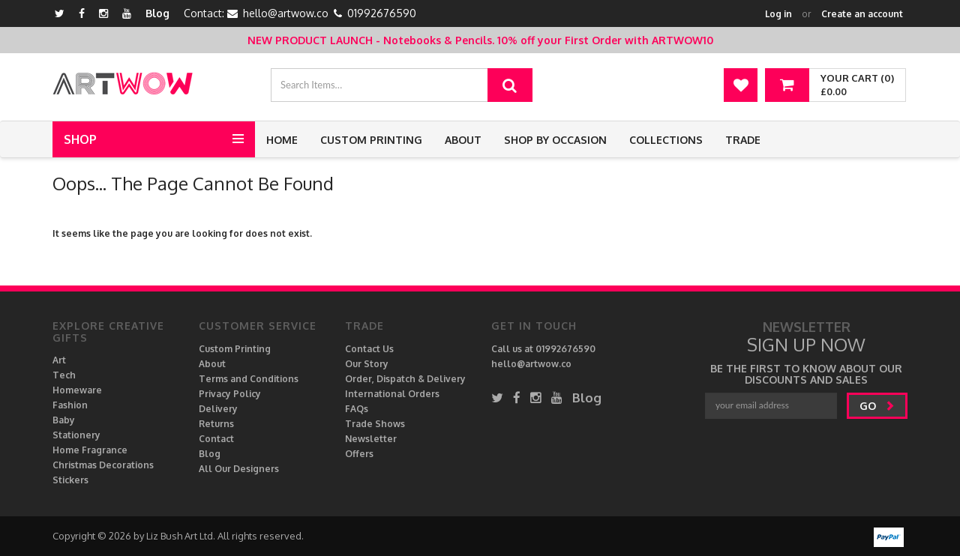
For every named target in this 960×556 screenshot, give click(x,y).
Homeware (77, 390)
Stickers (70, 480)
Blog (158, 13)
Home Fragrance (90, 450)
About (463, 139)
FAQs (356, 408)
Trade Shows (375, 423)
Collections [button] (666, 139)
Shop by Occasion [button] (555, 139)
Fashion (70, 405)
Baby (63, 420)
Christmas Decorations (103, 465)
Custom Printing (371, 139)
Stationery (76, 435)
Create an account (862, 13)
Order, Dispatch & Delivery (405, 378)
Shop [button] (80, 139)
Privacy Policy (230, 393)
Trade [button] (742, 139)
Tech (64, 375)
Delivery (218, 408)
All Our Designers (239, 468)
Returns (216, 423)
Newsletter (371, 438)
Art (59, 360)
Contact (216, 438)
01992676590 (381, 13)
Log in (778, 13)
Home (282, 139)
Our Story (366, 363)
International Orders (392, 393)
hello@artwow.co (285, 13)
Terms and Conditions (248, 378)
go (877, 405)
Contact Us (369, 348)
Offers (359, 453)
